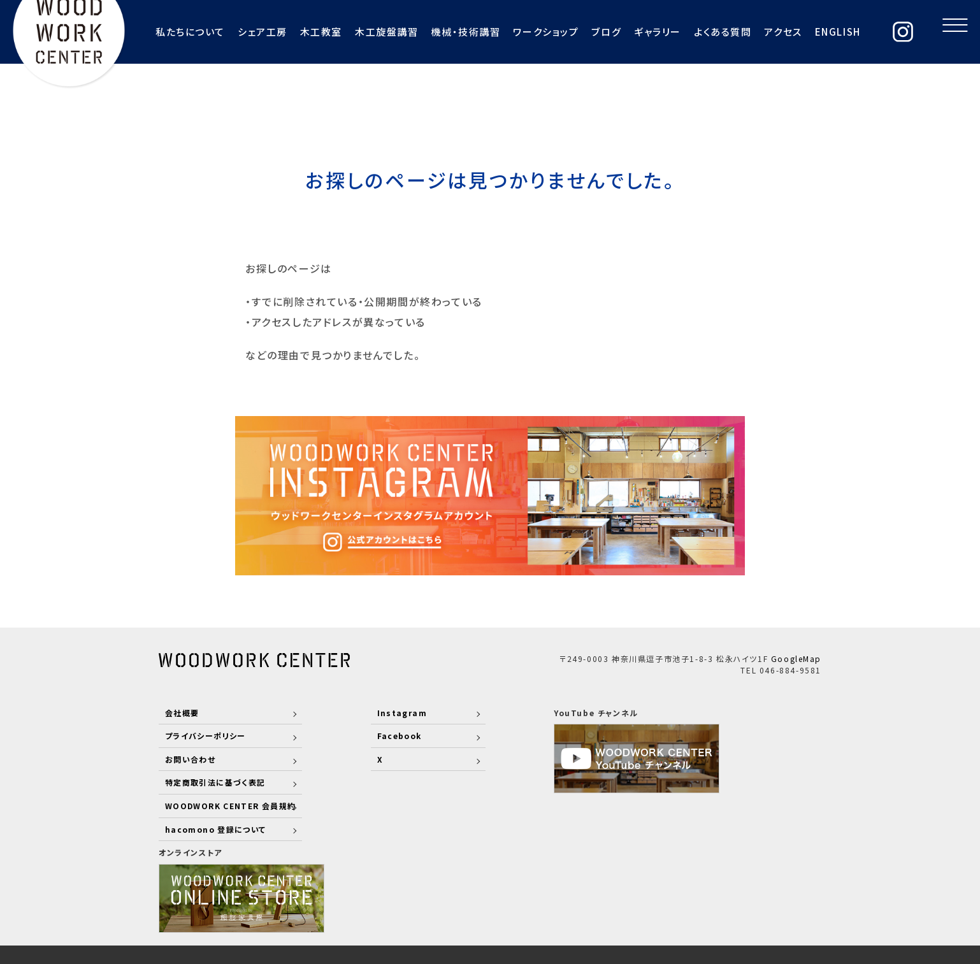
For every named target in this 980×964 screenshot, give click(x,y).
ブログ (581, 31)
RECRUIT (678, 893)
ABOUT (414, 893)
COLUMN (799, 893)
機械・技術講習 (440, 31)
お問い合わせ (191, 758)
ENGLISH (812, 31)
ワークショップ (520, 31)
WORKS (508, 893)
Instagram (386, 712)
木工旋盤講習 (361, 31)
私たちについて (164, 31)
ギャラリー (632, 31)
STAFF (461, 893)
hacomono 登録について (216, 828)
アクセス (758, 31)
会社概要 (182, 712)
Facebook (384, 735)
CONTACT (739, 893)
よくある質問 (697, 31)
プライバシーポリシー (206, 735)
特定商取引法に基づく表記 (216, 782)
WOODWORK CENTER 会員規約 (232, 805)
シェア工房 (236, 31)
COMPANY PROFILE (591, 893)
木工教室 (295, 31)
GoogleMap (796, 657)
